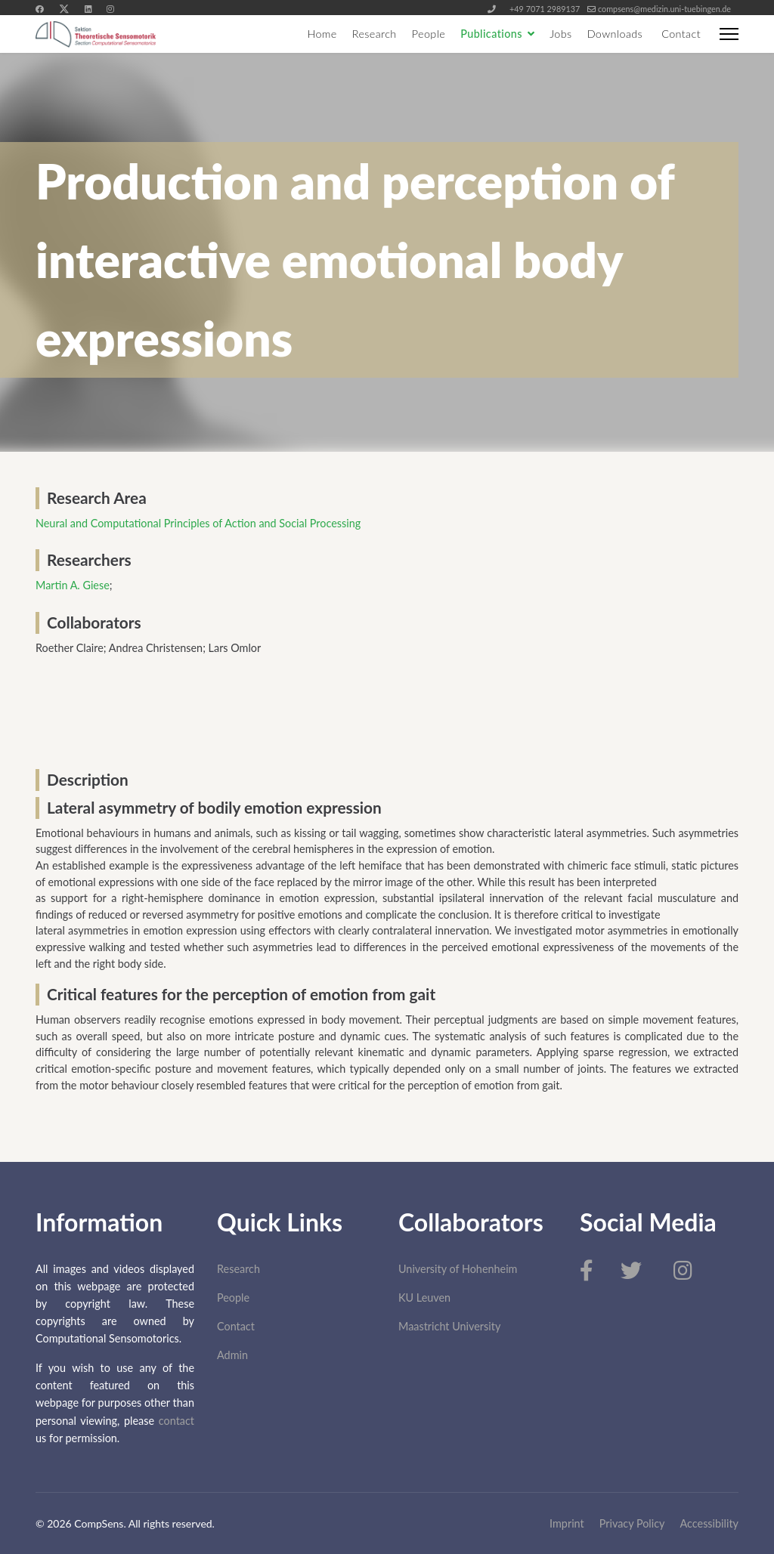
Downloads (615, 34)
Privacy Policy (632, 1523)
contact (176, 1420)
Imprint (567, 1523)
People (428, 34)
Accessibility (709, 1523)
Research (374, 34)
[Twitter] (64, 9)
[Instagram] (110, 9)
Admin (232, 1355)
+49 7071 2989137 (544, 9)
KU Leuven (424, 1297)
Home (321, 34)
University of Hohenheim (457, 1268)
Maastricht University (449, 1326)
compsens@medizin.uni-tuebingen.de (664, 9)
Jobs (560, 34)
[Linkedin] (88, 9)
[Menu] (729, 34)
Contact (681, 34)
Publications (491, 34)
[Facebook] (40, 9)
